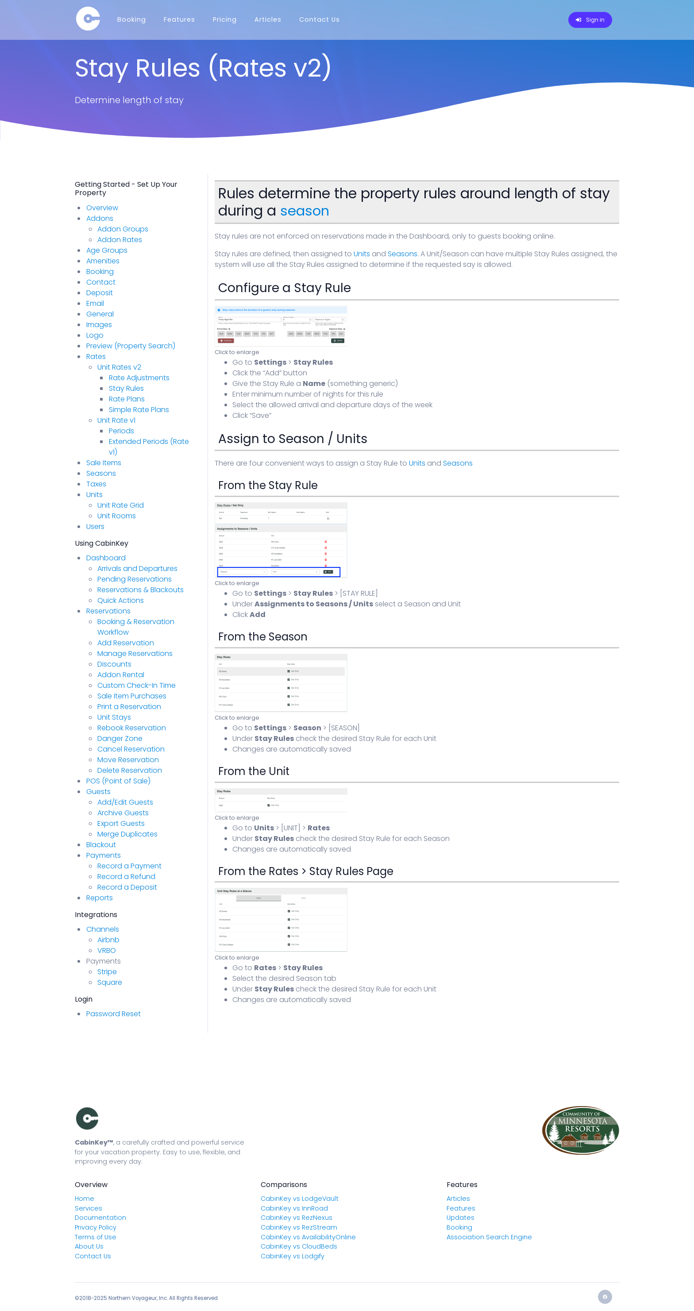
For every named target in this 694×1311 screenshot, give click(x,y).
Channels (102, 929)
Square (109, 982)
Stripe (107, 972)
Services (88, 1208)
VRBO (106, 950)
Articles (458, 1198)
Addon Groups (122, 229)
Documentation (100, 1217)
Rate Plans (127, 399)
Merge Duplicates (127, 834)
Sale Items (103, 463)
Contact (101, 282)
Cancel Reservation (131, 749)
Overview (102, 208)
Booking (100, 271)
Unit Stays (114, 717)
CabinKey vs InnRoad (294, 1208)
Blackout (101, 845)
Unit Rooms (116, 516)
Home (84, 1198)
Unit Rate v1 (116, 420)
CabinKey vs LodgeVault (300, 1198)
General (100, 314)
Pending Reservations (134, 579)
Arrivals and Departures (137, 568)
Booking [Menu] (131, 19)
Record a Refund (126, 876)
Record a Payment (129, 866)
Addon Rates (119, 240)
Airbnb (108, 940)
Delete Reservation (129, 770)
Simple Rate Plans (139, 410)
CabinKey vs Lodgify (292, 1256)
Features (461, 1208)
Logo (95, 335)
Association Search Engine (489, 1237)
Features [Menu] (179, 19)
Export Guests (121, 823)
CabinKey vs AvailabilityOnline (308, 1237)
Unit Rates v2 (119, 367)
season (305, 210)
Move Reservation (128, 760)
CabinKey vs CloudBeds (299, 1246)
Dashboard (106, 558)
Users (95, 526)
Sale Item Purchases (131, 696)
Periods (121, 431)
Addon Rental (120, 675)
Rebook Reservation (131, 728)
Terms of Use (95, 1237)
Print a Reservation (129, 707)
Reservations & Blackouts (140, 590)
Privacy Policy (95, 1227)
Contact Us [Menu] (319, 19)
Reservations (108, 611)
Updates (460, 1217)
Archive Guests (123, 813)
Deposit (99, 293)
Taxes (96, 484)
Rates (96, 356)
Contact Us (93, 1256)
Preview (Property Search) (130, 346)
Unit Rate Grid (120, 505)
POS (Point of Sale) (118, 781)
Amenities (103, 261)
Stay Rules (126, 388)
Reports (99, 898)
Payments (103, 855)
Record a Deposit (127, 887)
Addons (99, 218)
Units (362, 254)
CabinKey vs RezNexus (296, 1217)
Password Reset (113, 1014)
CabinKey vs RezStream (299, 1227)
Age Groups (106, 250)
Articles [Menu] (267, 19)
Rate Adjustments (139, 378)
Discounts (114, 664)
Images (99, 325)
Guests (98, 792)
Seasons (402, 254)
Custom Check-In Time (136, 685)
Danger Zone (120, 738)
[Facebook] (605, 1297)
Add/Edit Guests (125, 802)
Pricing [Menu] (225, 19)
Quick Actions (120, 600)
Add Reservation (125, 643)
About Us (89, 1246)
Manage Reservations (135, 653)
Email (95, 303)
